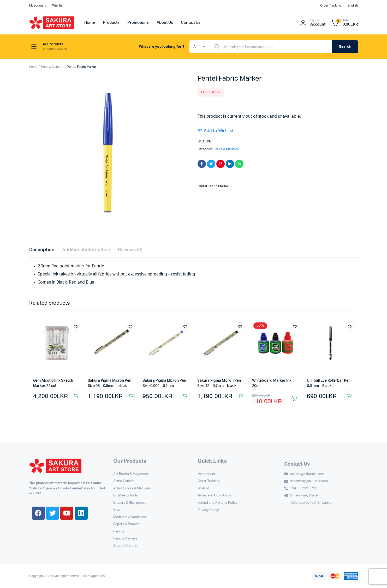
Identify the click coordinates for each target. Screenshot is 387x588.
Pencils (118, 531)
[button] (216, 131)
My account (37, 5)
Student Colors (125, 546)
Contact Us (191, 23)
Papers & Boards (126, 524)
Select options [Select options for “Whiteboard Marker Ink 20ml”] (294, 399)
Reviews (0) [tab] (130, 250)
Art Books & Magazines (131, 474)
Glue (116, 510)
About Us (165, 23)
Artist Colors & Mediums (132, 488)
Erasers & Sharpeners (129, 503)
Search (345, 47)
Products (111, 23)
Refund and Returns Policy (217, 503)
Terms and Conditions (214, 495)
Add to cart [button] (76, 396)
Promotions (138, 23)
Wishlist (57, 5)
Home (89, 23)
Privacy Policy (208, 510)
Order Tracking (330, 5)
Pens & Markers (52, 66)
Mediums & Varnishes (129, 517)
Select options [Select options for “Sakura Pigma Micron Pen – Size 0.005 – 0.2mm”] (184, 396)
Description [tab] (42, 250)
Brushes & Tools (125, 495)
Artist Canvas (123, 481)
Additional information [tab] (86, 250)
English (353, 5)
